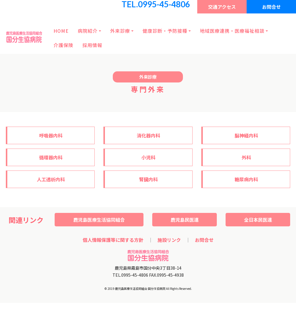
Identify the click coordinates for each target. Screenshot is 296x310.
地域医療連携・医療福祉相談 (232, 30)
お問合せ (271, 6)
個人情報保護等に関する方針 (113, 239)
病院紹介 (88, 30)
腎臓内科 (148, 179)
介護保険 (63, 45)
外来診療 (120, 30)
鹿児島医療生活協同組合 (99, 219)
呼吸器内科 (51, 135)
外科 (246, 157)
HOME (61, 30)
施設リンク (169, 239)
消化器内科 (148, 135)
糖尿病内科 (246, 179)
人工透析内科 (51, 179)
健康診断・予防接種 (165, 30)
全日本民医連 (258, 219)
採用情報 (92, 45)
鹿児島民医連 (185, 219)
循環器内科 (51, 157)
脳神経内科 (246, 135)
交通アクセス (222, 6)
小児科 (148, 157)
